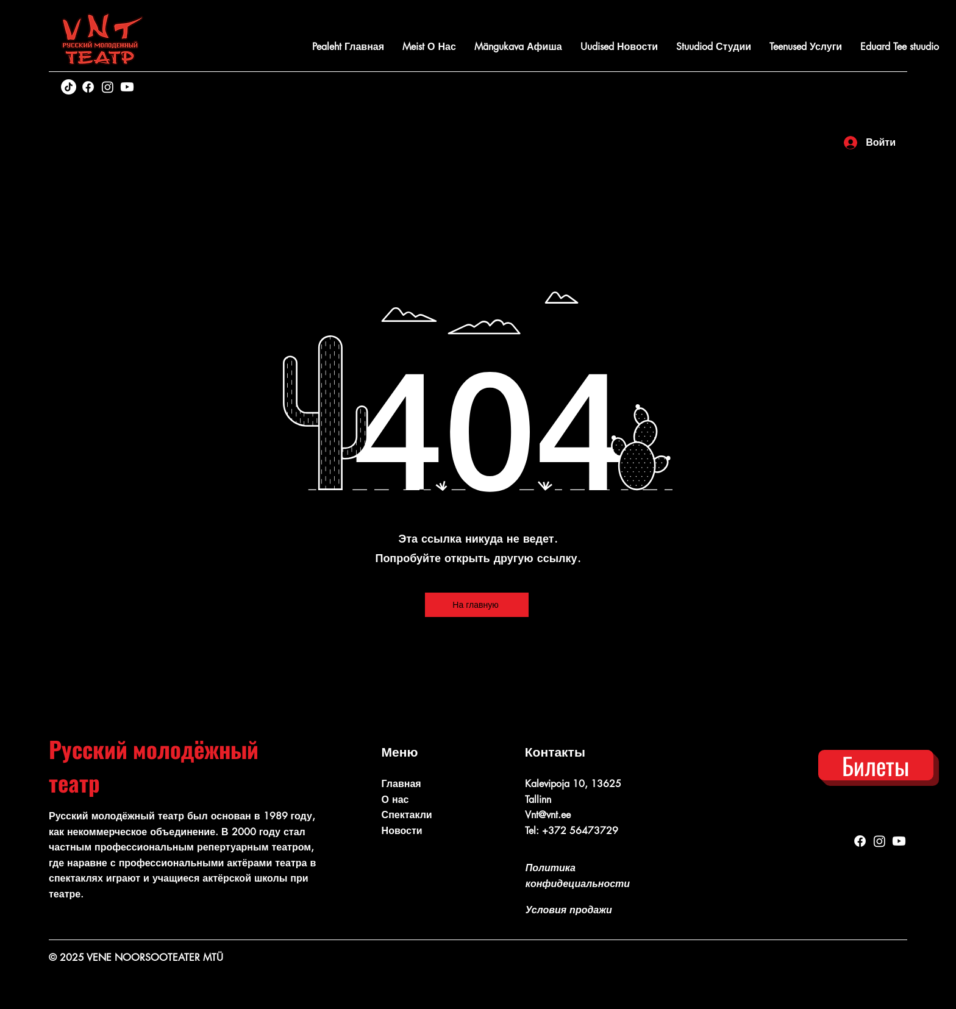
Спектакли (407, 814)
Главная (401, 783)
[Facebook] (88, 86)
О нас (395, 799)
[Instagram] (107, 86)
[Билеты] (875, 765)
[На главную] (477, 605)
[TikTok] (68, 86)
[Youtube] (127, 86)
